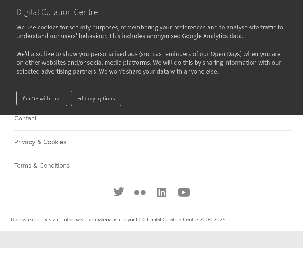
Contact (25, 118)
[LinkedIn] (161, 192)
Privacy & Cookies (40, 142)
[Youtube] (183, 192)
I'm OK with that (42, 98)
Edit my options (96, 98)
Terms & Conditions (42, 166)
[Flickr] (140, 192)
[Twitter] (119, 192)
